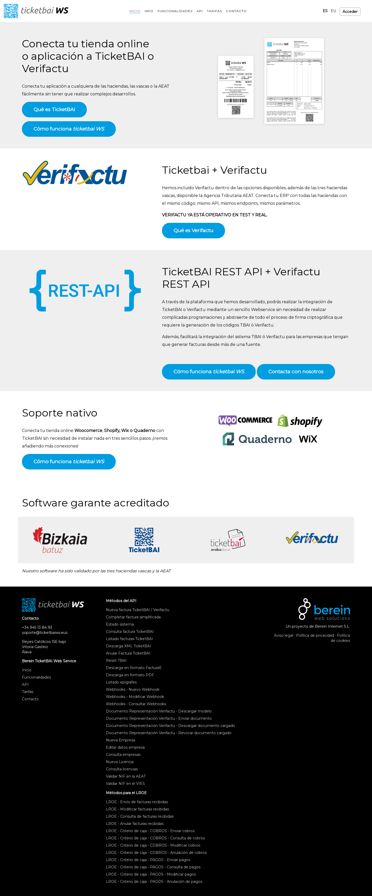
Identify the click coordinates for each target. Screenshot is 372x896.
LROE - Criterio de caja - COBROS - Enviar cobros (150, 831)
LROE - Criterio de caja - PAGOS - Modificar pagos (151, 874)
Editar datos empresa (125, 747)
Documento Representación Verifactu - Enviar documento (159, 718)
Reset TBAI (116, 660)
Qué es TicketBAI (54, 109)
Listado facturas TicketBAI (129, 638)
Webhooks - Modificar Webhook (135, 696)
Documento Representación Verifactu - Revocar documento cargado (168, 733)
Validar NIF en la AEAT (126, 776)
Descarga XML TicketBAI (128, 646)
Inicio (27, 670)
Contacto (30, 699)
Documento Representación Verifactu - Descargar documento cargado (170, 725)
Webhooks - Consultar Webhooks (136, 704)
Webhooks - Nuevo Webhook (132, 689)
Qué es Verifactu (193, 230)
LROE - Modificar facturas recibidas (137, 809)
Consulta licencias (122, 769)
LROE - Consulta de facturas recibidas (140, 816)
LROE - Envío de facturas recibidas (137, 802)
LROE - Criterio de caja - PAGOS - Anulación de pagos (154, 881)
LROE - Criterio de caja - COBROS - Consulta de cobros (155, 838)
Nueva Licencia (120, 762)
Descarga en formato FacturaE (134, 667)
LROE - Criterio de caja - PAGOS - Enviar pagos (148, 859)
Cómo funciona (69, 129)
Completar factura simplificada (133, 617)
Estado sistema (120, 624)
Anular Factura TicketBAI (128, 653)
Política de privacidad (315, 635)
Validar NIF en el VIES (125, 783)
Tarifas (27, 691)
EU (333, 11)
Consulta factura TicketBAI (130, 631)
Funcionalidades (36, 677)
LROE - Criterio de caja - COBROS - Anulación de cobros (156, 852)
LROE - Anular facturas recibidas (135, 823)
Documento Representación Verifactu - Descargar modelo (159, 711)
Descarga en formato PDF (130, 675)
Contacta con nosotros (295, 372)
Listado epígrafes (121, 682)
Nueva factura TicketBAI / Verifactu (137, 610)
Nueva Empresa (120, 740)
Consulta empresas (123, 754)
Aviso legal (283, 635)
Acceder (350, 11)
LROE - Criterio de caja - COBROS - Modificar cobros (153, 845)
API (25, 684)
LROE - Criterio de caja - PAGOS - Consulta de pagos (153, 867)
